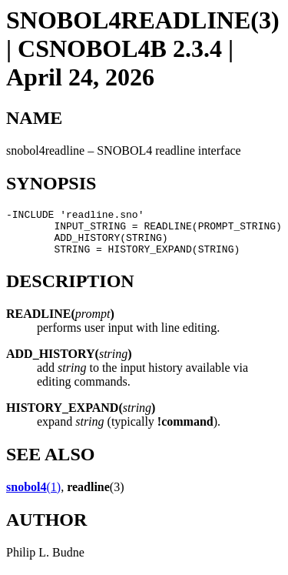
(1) (33, 496)
